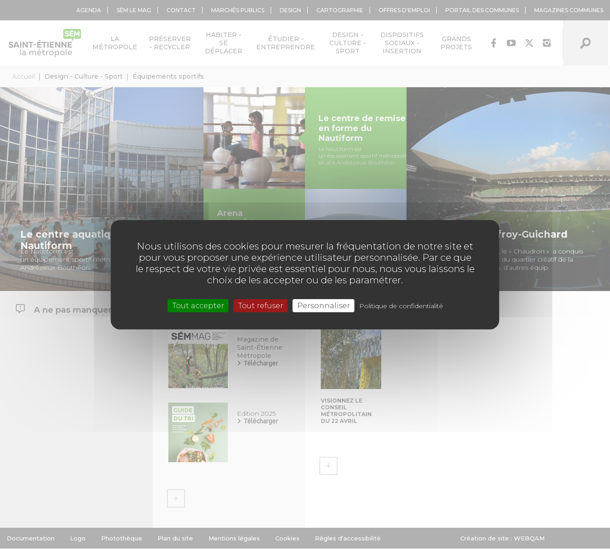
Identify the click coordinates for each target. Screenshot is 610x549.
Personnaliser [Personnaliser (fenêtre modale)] (323, 305)
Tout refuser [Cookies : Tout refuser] (260, 305)
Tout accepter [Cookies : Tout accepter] (198, 305)
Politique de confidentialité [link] (401, 305)
